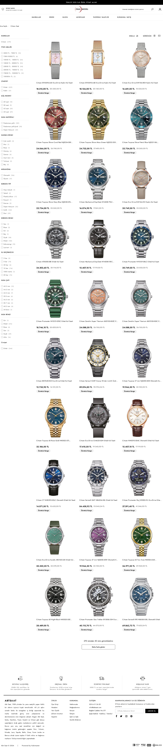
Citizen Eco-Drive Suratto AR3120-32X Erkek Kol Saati (54, 560)
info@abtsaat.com (95, 707)
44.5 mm (8, 289)
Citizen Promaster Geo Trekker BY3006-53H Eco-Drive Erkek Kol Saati (98, 619)
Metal (8, 241)
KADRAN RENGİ (7, 135)
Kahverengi (9, 244)
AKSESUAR (80, 17)
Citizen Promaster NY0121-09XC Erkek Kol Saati (54, 321)
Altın (7, 337)
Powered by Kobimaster (31, 745)
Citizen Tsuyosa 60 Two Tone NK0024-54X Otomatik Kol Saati (138, 560)
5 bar (7, 261)
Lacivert (8, 247)
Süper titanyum (11, 130)
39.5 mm (8, 296)
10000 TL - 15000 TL (13, 60)
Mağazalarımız (75, 707)
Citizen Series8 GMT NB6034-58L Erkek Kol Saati (98, 500)
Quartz (8, 178)
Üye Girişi (54, 704)
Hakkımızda (74, 704)
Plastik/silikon (10, 196)
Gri (6, 231)
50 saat (8, 105)
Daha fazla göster (98, 647)
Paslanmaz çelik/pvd (13, 126)
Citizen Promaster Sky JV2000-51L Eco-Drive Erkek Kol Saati (141, 500)
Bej (6, 164)
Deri (7, 213)
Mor (6, 144)
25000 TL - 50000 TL (13, 66)
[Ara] (152, 9)
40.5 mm (9, 286)
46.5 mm (8, 299)
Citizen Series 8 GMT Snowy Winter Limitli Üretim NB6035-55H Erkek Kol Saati (98, 381)
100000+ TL (10, 76)
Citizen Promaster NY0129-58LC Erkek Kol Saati (140, 261)
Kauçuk (7, 200)
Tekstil (7, 193)
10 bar (8, 268)
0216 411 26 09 (95, 704)
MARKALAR (36, 17)
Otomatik (9, 175)
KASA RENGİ (6, 314)
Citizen (6, 42)
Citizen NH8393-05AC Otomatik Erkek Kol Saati (140, 440)
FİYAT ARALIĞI (6, 47)
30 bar (7, 265)
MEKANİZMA (6, 169)
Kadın (7, 90)
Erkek (8, 87)
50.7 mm (8, 303)
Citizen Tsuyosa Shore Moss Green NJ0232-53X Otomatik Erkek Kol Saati (97, 142)
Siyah (7, 237)
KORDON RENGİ (7, 218)
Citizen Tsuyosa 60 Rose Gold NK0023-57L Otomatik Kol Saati (52, 440)
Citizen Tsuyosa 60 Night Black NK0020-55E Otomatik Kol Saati (53, 619)
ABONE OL (152, 711)
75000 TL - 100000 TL (14, 73)
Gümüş (8, 151)
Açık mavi (9, 158)
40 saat (8, 112)
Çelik (8, 210)
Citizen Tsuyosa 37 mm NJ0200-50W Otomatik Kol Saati (98, 560)
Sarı (6, 224)
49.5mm (8, 310)
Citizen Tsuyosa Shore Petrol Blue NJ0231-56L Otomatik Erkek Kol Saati (139, 142)
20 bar (8, 275)
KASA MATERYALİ (7, 117)
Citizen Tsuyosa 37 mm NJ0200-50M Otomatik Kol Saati (141, 381)
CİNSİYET (4, 81)
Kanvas (7, 203)
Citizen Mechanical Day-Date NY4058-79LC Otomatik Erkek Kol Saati (96, 202)
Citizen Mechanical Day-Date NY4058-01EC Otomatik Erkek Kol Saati (96, 261)
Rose (7, 148)
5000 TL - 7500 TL (12, 53)
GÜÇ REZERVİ (6, 96)
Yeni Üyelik (55, 710)
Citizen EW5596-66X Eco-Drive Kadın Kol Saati (54, 83)
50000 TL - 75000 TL (13, 70)
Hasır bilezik (9, 190)
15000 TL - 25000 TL (13, 63)
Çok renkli (9, 141)
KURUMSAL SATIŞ (124, 17)
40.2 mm (8, 306)
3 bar (7, 258)
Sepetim (54, 717)
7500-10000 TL (11, 56)
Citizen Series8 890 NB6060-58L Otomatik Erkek (141, 619)
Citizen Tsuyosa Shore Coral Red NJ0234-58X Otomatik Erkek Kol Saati (53, 142)
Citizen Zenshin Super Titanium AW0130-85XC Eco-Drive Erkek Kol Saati (142, 321)
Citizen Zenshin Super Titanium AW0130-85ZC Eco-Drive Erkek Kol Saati (99, 321)
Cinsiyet (4, 342)
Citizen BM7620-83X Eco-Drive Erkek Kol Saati (54, 381)
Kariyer (72, 710)
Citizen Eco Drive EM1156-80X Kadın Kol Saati (140, 83)
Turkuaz (8, 161)
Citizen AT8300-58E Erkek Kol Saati (50, 261)
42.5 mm (8, 293)
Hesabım (54, 707)
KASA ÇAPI (5, 280)
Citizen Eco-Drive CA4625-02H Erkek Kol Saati (97, 440)
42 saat (8, 108)
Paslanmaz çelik (11, 123)
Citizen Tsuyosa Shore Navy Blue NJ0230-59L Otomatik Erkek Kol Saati (53, 202)
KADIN (65, 17)
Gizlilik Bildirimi (75, 720)
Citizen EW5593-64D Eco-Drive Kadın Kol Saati (97, 83)
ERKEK (51, 17)
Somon (7, 154)
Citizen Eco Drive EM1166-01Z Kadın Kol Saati (140, 202)
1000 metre (9, 272)
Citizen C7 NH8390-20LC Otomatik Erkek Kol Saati (55, 500)
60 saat (8, 102)
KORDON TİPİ (6, 184)
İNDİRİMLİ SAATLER (101, 17)
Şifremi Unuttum (57, 714)
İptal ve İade (74, 717)
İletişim (72, 714)
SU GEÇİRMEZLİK (7, 252)
